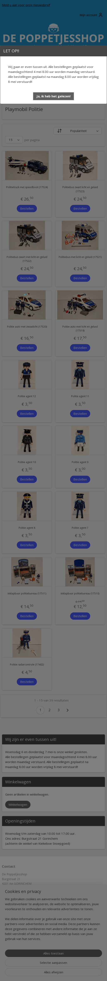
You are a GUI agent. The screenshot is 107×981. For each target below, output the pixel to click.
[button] (53, 96)
